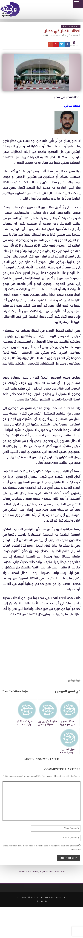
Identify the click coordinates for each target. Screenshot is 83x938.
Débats (65, 26)
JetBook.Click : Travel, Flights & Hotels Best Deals (41, 872)
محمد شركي (72, 35)
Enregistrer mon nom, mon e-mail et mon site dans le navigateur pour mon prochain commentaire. (41, 848)
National (75, 26)
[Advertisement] (42, 646)
